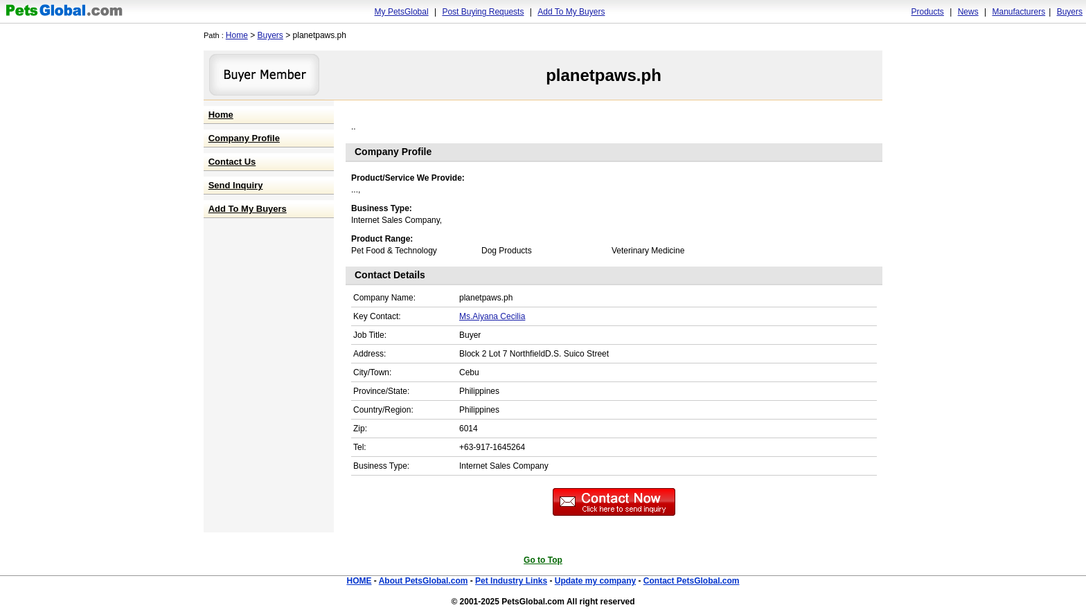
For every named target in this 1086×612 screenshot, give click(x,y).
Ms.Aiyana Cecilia (492, 316)
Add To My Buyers (571, 12)
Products (927, 12)
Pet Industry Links (511, 581)
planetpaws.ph (603, 75)
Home (237, 35)
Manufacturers (1018, 12)
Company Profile (244, 138)
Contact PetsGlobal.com (691, 581)
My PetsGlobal (402, 12)
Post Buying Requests (483, 12)
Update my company (595, 581)
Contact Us (232, 161)
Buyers (1070, 12)
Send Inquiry (235, 185)
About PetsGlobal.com (423, 581)
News (968, 12)
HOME (358, 581)
